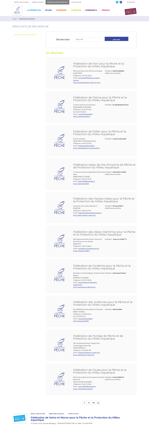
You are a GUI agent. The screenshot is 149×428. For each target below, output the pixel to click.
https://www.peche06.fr (81, 251)
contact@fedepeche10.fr (87, 386)
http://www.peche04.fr (81, 184)
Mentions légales (56, 413)
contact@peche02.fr (85, 114)
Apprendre (61, 10)
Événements (91, 10)
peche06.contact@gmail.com (88, 248)
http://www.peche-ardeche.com (84, 287)
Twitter (89, 402)
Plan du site (73, 413)
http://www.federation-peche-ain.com (86, 82)
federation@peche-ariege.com (89, 353)
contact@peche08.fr (85, 319)
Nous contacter (38, 413)
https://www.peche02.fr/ (81, 116)
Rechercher (63, 39)
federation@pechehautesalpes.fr (90, 213)
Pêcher (48, 10)
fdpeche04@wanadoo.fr (86, 181)
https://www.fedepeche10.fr (83, 389)
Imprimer (98, 402)
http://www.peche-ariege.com (83, 355)
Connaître (76, 10)
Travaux (105, 10)
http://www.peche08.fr (81, 321)
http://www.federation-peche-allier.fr (86, 148)
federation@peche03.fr (86, 146)
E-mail (93, 402)
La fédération (34, 10)
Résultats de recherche (25, 35)
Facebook (84, 402)
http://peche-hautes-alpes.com (84, 215)
